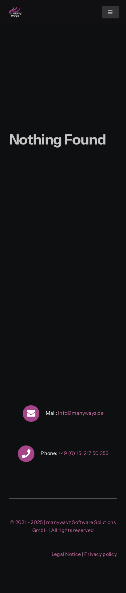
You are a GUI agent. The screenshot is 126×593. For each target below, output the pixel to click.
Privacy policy (100, 554)
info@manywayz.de (81, 413)
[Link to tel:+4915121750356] (26, 453)
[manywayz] (15, 7)
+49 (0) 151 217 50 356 (83, 453)
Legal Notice (66, 554)
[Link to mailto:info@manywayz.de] (31, 413)
